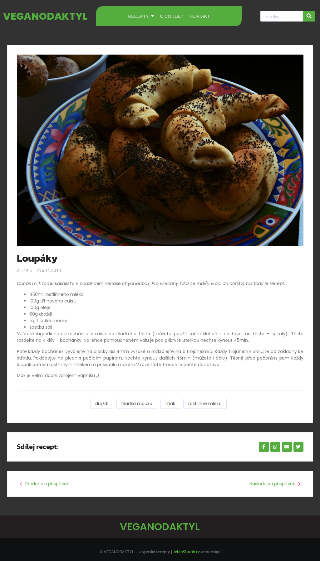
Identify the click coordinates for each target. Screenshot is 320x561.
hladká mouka (136, 403)
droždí (101, 403)
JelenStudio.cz (186, 550)
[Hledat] (281, 16)
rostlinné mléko (205, 403)
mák (170, 403)
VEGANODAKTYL (45, 16)
